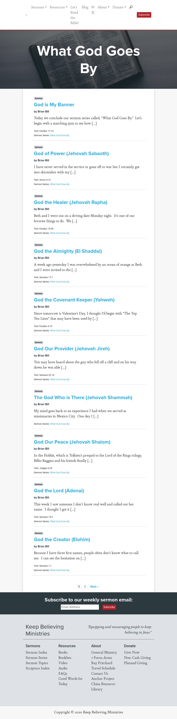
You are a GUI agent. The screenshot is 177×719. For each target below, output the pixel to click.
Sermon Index (36, 652)
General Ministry (104, 652)
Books (63, 652)
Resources (57, 6)
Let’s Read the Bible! (74, 14)
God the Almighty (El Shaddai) (68, 251)
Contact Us (99, 673)
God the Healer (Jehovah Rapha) (70, 202)
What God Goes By (59, 135)
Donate (118, 6)
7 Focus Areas (101, 657)
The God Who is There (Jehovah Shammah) (83, 397)
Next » (94, 586)
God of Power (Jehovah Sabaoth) (71, 153)
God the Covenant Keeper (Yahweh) (74, 299)
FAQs (62, 673)
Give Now (131, 652)
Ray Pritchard (101, 662)
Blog (85, 6)
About (102, 6)
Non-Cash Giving (137, 657)
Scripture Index (38, 668)
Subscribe (144, 14)
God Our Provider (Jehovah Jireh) (72, 348)
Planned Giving (135, 662)
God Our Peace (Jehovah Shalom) (72, 442)
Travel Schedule (103, 668)
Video (62, 662)
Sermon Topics (37, 662)
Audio (62, 668)
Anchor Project (102, 678)
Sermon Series (36, 657)
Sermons (37, 6)
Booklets (64, 657)
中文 (93, 9)
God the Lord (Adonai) (59, 490)
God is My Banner (54, 104)
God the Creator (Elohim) (62, 539)
